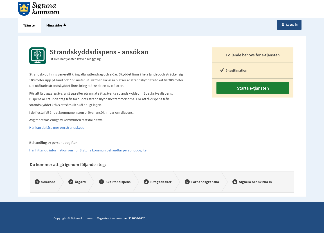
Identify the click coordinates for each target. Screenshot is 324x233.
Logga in (290, 24)
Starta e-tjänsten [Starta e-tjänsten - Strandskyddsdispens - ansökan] (253, 88)
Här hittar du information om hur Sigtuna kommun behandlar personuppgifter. (88, 150)
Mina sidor (56, 25)
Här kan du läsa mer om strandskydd (56, 127)
